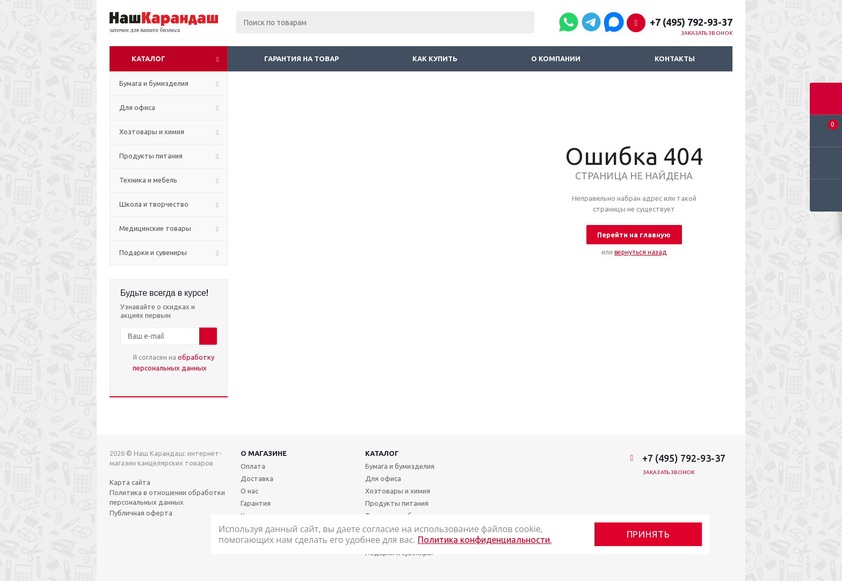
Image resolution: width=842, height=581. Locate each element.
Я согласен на (173, 362)
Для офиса (383, 478)
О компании (555, 58)
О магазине (264, 453)
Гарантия (256, 503)
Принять (648, 534)
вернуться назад (640, 252)
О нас (249, 491)
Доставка (257, 478)
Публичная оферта (141, 513)
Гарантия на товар (301, 58)
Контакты (675, 58)
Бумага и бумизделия (399, 466)
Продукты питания (397, 503)
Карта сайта (130, 482)
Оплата (253, 466)
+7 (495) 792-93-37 (691, 22)
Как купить (435, 58)
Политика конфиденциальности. (484, 539)
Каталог (148, 58)
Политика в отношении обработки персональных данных (167, 497)
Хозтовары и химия (397, 491)
